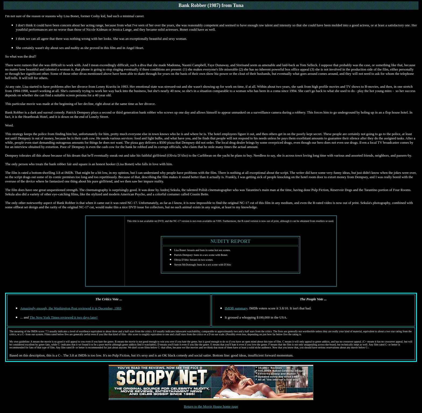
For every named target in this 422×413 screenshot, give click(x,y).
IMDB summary (236, 308)
